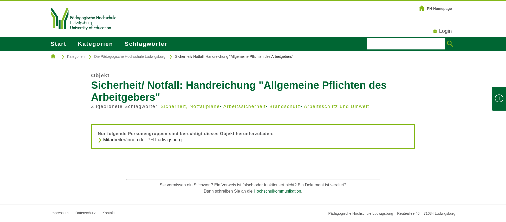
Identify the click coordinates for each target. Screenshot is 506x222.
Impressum (60, 213)
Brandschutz (285, 106)
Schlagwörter (146, 44)
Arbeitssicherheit (244, 106)
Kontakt (108, 213)
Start (58, 44)
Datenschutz (85, 213)
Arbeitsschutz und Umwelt (336, 106)
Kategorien (95, 44)
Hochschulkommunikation (277, 191)
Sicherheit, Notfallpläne (190, 106)
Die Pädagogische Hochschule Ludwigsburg (129, 56)
